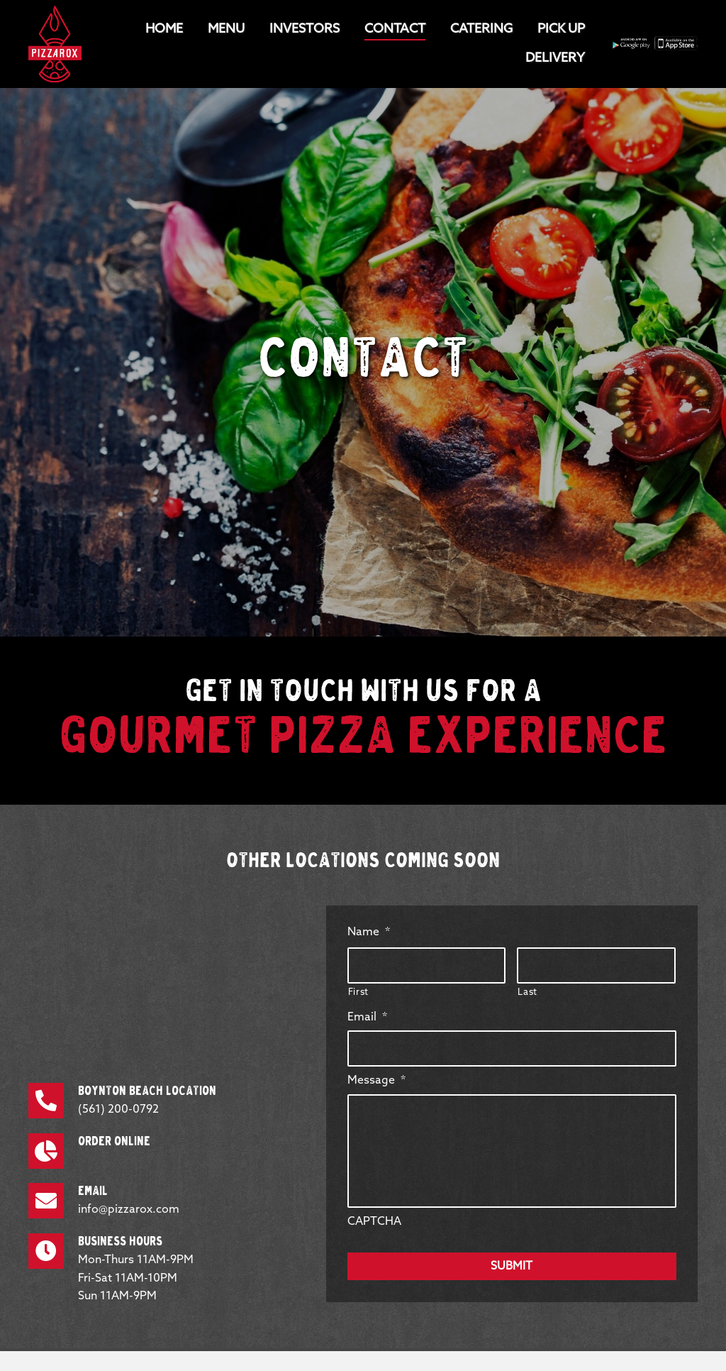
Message (376, 1080)
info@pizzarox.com (128, 1209)
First (358, 992)
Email (367, 1017)
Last (527, 992)
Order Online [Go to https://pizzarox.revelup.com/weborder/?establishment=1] (114, 1142)
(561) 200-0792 (118, 1109)
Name (368, 932)
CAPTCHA (374, 1221)
